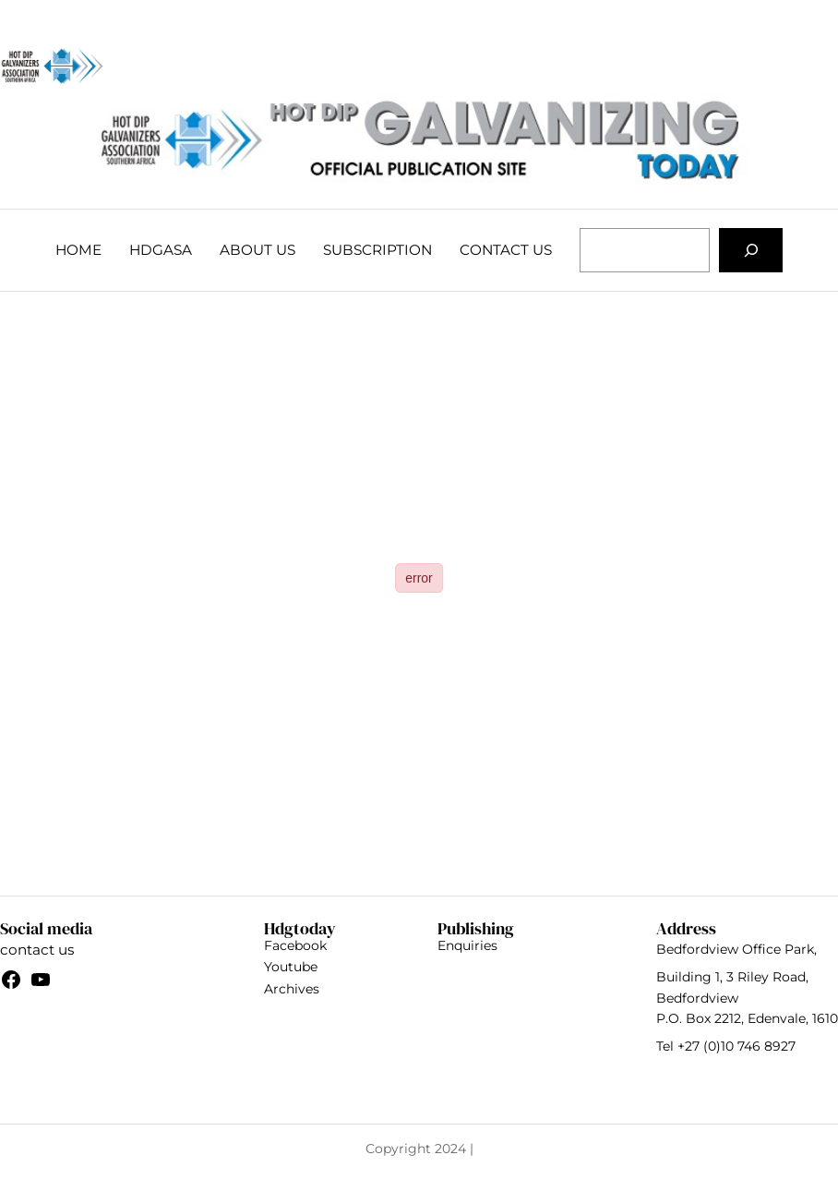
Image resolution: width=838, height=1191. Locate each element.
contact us (37, 949)
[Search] (751, 250)
